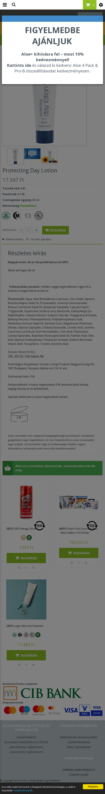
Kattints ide (19, 65)
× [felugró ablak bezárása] (100, 18)
